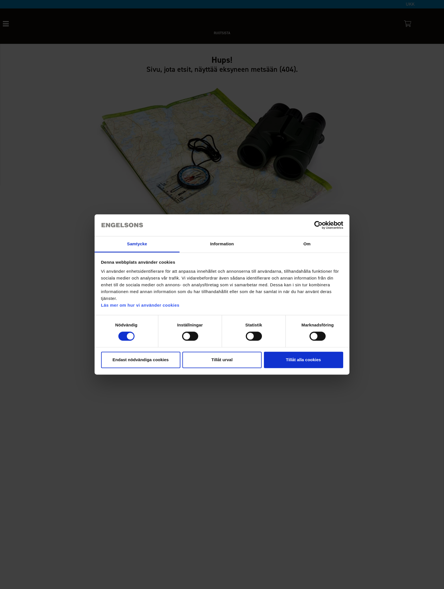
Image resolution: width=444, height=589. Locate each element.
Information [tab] (222, 243)
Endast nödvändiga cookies (140, 359)
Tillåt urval (222, 359)
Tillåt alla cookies (303, 359)
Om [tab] (306, 243)
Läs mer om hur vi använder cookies (140, 305)
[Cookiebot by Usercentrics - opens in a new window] (318, 225)
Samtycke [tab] (137, 243)
